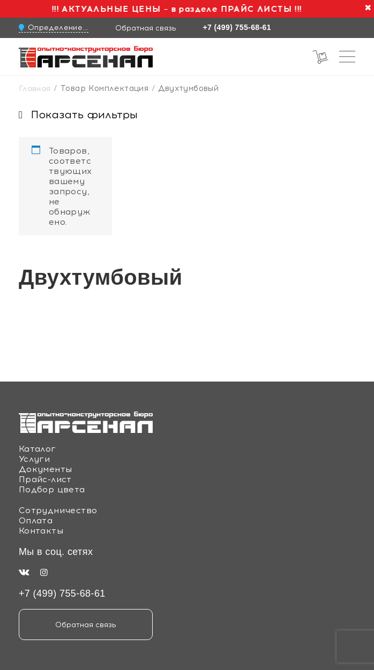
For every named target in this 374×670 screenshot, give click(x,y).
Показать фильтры (78, 114)
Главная (35, 88)
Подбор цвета (52, 489)
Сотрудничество (58, 510)
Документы (45, 469)
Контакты (41, 531)
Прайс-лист (45, 479)
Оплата (36, 520)
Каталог (37, 449)
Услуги (34, 459)
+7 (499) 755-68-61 (237, 27)
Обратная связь (145, 28)
